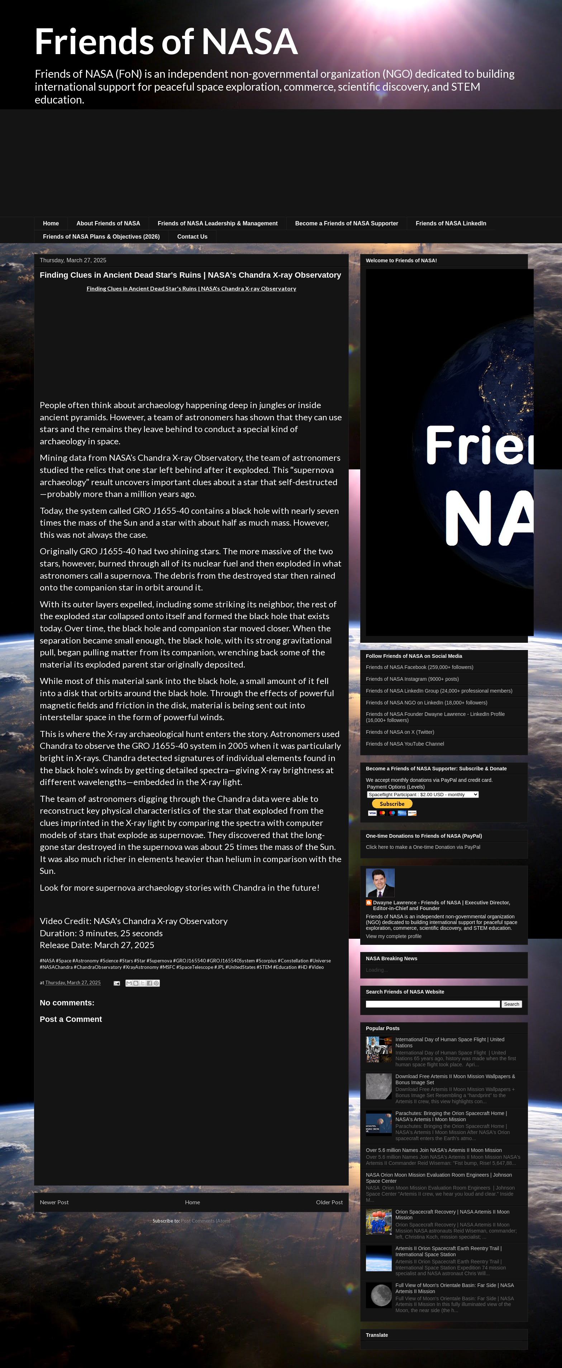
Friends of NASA (166, 40)
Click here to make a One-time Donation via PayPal (423, 847)
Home (51, 223)
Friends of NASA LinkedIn (451, 223)
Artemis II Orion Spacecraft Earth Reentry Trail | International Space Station (449, 1251)
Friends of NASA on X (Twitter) (400, 732)
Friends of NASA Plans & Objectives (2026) (101, 237)
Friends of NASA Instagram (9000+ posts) (412, 679)
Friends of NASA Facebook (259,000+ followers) (419, 667)
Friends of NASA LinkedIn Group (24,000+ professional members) (439, 691)
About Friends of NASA (108, 223)
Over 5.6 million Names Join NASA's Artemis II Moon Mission (434, 1150)
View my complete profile (394, 936)
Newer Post (54, 1202)
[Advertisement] (281, 163)
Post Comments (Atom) (205, 1221)
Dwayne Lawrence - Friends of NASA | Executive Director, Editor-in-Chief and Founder (441, 905)
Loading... (377, 970)
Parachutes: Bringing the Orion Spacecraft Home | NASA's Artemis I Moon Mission (451, 1116)
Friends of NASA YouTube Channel (405, 744)
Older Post (329, 1202)
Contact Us (192, 237)
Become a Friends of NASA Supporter (346, 223)
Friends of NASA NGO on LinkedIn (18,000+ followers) (426, 702)
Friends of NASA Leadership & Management (218, 223)
